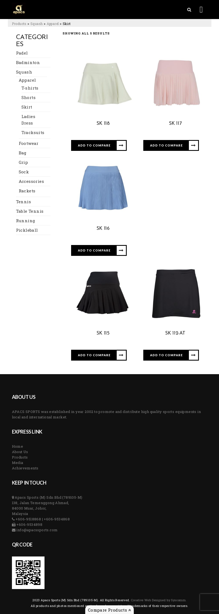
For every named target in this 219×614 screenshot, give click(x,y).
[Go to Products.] (19, 23)
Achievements (25, 468)
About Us (20, 451)
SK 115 (103, 333)
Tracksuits (33, 132)
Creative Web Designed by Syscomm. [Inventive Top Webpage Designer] (158, 600)
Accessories (31, 181)
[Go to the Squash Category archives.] (36, 23)
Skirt (26, 107)
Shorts (28, 97)
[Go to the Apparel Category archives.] (53, 23)
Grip (23, 162)
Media (17, 462)
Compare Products (109, 610)
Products (20, 457)
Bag (23, 152)
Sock (24, 171)
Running (25, 220)
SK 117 (175, 123)
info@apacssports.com (36, 529)
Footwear (29, 143)
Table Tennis (30, 211)
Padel (22, 53)
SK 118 (103, 123)
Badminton (28, 62)
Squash (24, 72)
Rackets (27, 190)
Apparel (27, 80)
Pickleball (27, 230)
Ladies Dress (28, 120)
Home (17, 446)
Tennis (23, 201)
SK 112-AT (175, 333)
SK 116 (103, 228)
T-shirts (30, 88)
